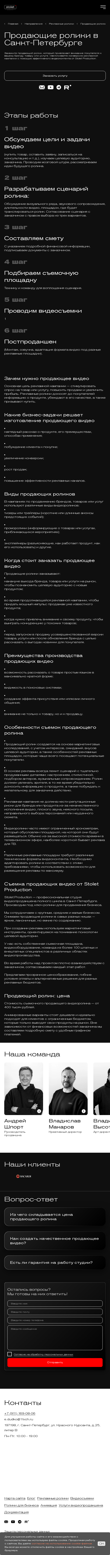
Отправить (55, 1362)
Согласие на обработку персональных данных (43, 1354)
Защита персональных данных (27, 1531)
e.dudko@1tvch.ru (18, 1419)
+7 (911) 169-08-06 (19, 1413)
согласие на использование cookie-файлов (62, 1543)
